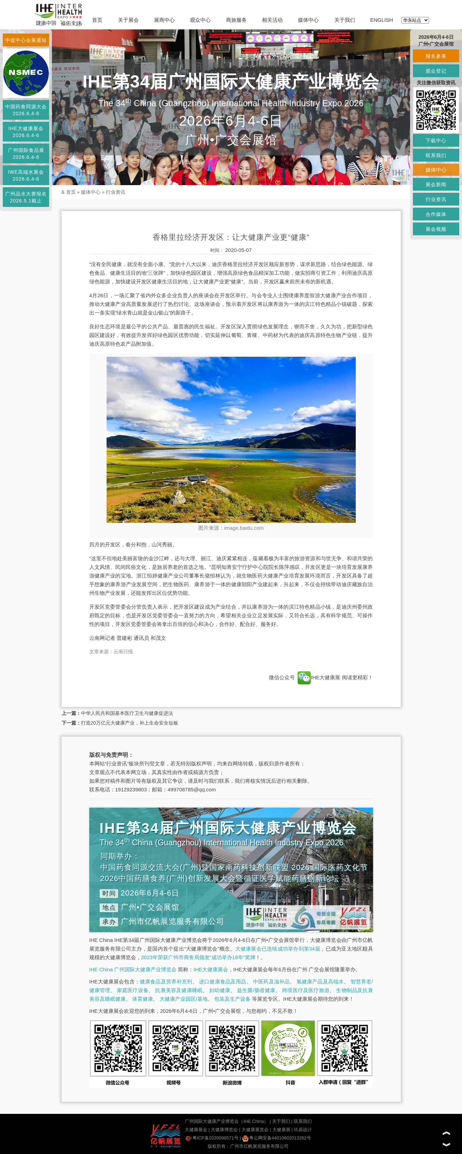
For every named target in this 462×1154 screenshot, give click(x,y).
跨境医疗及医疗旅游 (305, 990)
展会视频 (436, 229)
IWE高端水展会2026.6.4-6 (26, 175)
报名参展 (436, 56)
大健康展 (281, 1129)
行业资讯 (115, 192)
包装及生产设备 (232, 999)
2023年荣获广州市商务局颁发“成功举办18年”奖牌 (198, 957)
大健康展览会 (255, 1129)
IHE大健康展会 (210, 969)
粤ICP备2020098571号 (211, 1138)
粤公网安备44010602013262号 (276, 1138)
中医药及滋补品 (271, 981)
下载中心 (436, 140)
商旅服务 (236, 20)
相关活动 (272, 20)
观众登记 (436, 71)
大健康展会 (196, 1129)
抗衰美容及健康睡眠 (178, 990)
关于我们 (344, 20)
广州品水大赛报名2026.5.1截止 (26, 197)
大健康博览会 (224, 1129)
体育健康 (142, 999)
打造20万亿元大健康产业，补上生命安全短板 (130, 723)
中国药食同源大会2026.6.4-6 (26, 110)
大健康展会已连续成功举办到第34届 (277, 949)
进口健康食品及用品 (222, 981)
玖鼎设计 (303, 1129)
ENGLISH (381, 20)
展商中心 (164, 20)
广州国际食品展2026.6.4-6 (26, 153)
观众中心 (200, 20)
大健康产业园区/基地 (184, 999)
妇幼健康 (219, 990)
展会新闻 (436, 184)
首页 (97, 20)
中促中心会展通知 (26, 40)
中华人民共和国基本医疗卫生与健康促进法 (127, 713)
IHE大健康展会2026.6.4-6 (25, 132)
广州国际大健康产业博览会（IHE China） (226, 1121)
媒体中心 (308, 20)
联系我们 (303, 1121)
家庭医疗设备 (132, 990)
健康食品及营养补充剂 (166, 981)
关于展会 (128, 20)
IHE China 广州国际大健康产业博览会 (133, 969)
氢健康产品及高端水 (320, 981)
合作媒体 (436, 214)
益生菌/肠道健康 (256, 990)
